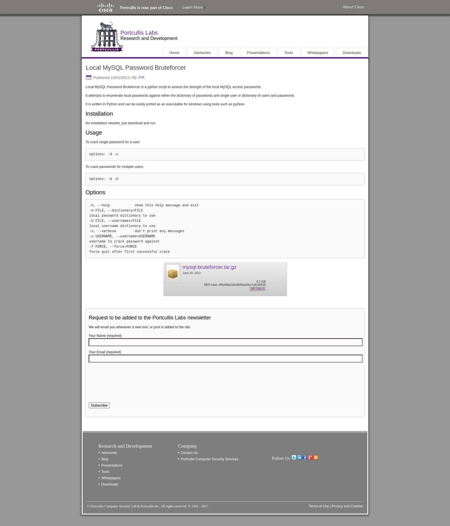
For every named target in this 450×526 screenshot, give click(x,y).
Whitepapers (111, 478)
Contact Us (189, 453)
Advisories (109, 453)
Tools (105, 472)
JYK (141, 77)
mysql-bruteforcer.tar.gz (209, 267)
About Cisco (353, 6)
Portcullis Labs (139, 33)
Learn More (194, 7)
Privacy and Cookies (347, 506)
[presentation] (132, 385)
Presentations (111, 465)
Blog (104, 459)
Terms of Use (319, 506)
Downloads (109, 484)
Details (258, 289)
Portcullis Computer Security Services (209, 459)
